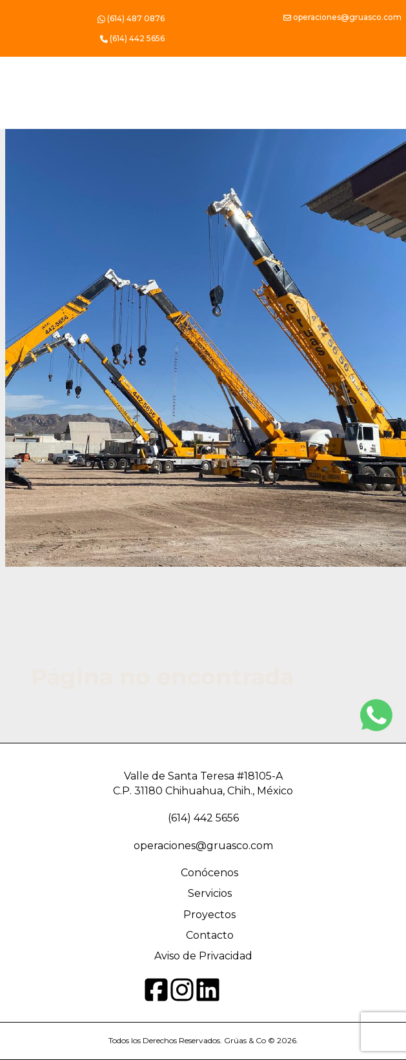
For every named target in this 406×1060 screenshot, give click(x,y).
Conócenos (209, 873)
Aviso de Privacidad (203, 956)
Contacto (210, 935)
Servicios (210, 893)
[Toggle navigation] (360, 120)
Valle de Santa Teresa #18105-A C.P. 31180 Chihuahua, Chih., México (203, 783)
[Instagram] (376, 715)
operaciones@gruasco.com (342, 18)
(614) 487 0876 (131, 19)
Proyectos (209, 914)
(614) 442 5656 (203, 818)
